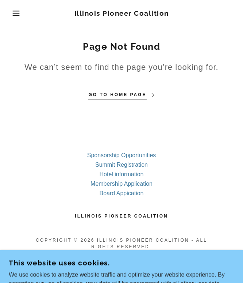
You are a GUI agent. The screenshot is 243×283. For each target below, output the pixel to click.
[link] (121, 13)
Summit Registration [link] (121, 165)
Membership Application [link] (121, 184)
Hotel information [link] (122, 174)
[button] (16, 13)
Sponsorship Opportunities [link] (121, 155)
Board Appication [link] (122, 193)
